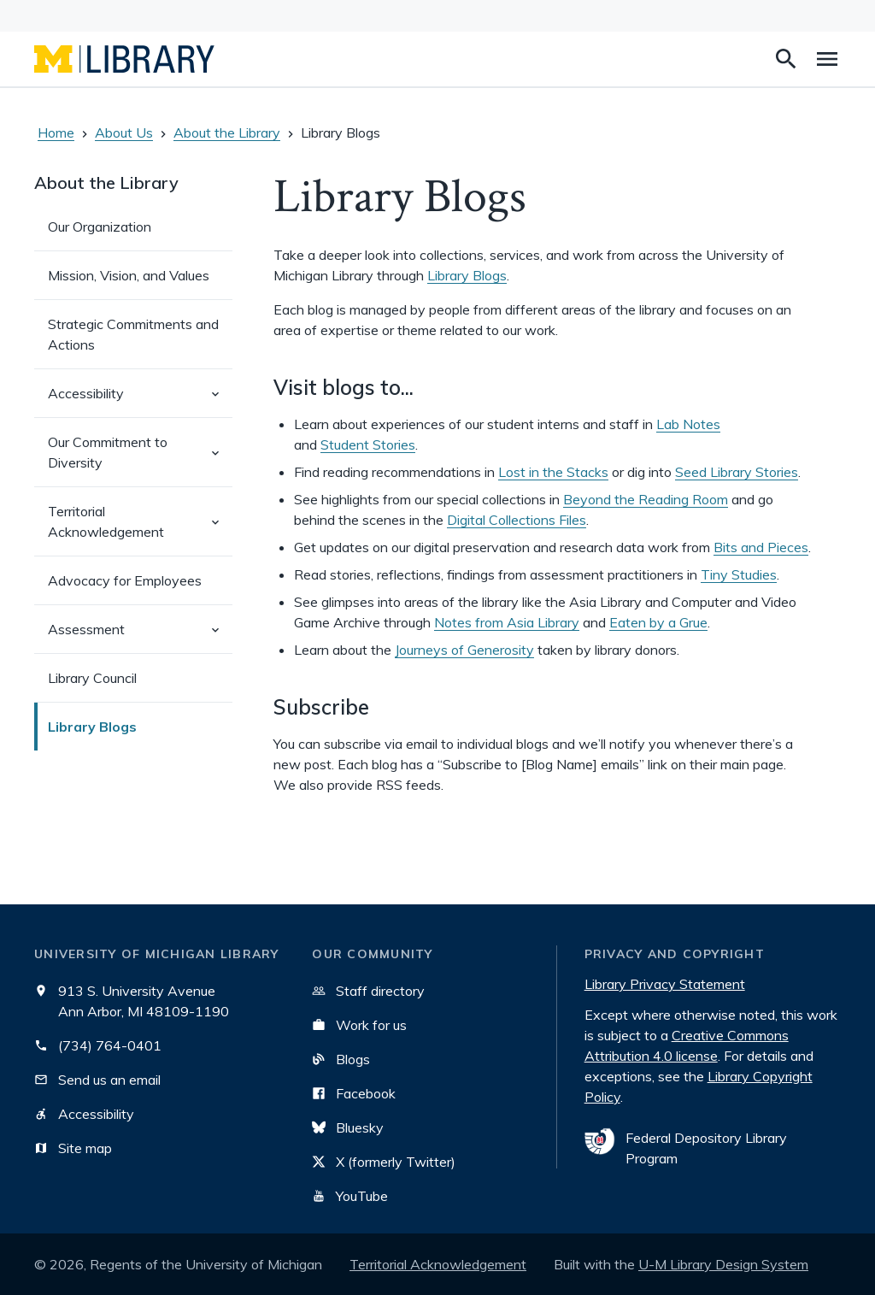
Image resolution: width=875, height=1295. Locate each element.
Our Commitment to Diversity (140, 459)
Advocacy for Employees (125, 580)
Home (56, 132)
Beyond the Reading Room (645, 499)
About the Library (226, 132)
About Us (124, 132)
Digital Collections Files (516, 519)
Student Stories (367, 444)
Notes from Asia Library (506, 622)
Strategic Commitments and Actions (133, 334)
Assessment (140, 636)
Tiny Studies (739, 574)
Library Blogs (92, 726)
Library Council (92, 677)
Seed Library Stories (736, 471)
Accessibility (140, 400)
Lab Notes (688, 424)
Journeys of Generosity (464, 649)
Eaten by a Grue (658, 622)
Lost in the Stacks (553, 471)
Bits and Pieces (761, 547)
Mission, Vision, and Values (128, 275)
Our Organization (99, 226)
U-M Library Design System (723, 1264)
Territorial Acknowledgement (140, 529)
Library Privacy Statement (664, 983)
